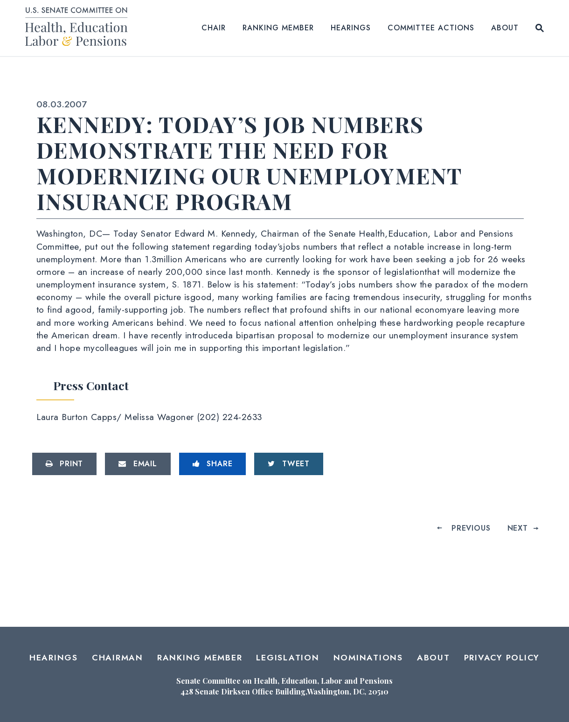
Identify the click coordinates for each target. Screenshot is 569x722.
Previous (470, 528)
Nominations (368, 658)
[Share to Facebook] (212, 464)
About (505, 27)
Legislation (287, 658)
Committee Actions (431, 27)
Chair (213, 27)
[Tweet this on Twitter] (288, 464)
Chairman (117, 658)
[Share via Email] (138, 464)
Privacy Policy (502, 658)
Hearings (351, 27)
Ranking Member (278, 27)
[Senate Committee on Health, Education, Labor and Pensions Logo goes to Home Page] (79, 28)
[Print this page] (64, 464)
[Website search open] (539, 28)
